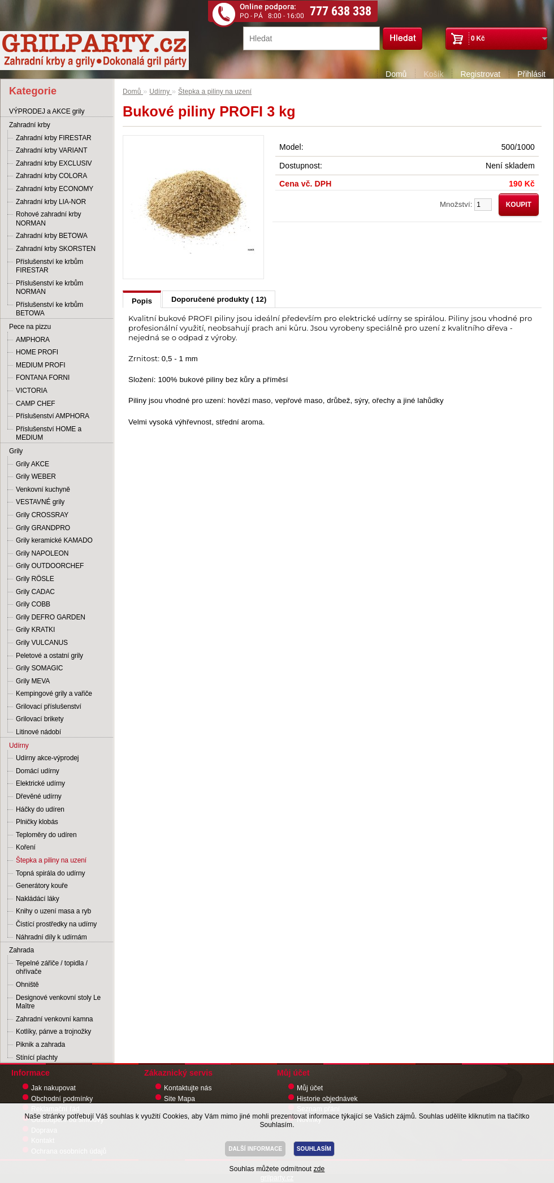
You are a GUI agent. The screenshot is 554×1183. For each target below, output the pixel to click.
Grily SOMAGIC (39, 668)
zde (319, 1169)
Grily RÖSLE (35, 579)
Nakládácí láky (37, 899)
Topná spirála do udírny (50, 873)
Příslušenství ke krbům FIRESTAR (49, 266)
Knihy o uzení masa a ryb (53, 911)
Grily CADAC (35, 592)
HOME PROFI (37, 352)
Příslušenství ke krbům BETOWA (49, 309)
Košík (433, 74)
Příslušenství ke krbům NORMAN (49, 287)
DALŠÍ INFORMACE (255, 1149)
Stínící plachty (37, 1057)
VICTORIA (31, 391)
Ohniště (27, 985)
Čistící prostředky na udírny (56, 924)
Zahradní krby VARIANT (51, 150)
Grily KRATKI (35, 630)
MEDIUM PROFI (40, 365)
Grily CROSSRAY (42, 515)
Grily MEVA (33, 681)
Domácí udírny (37, 771)
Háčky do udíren (40, 809)
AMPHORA (33, 340)
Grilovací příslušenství (48, 706)
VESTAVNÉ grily (40, 502)
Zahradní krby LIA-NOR (51, 202)
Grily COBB (33, 604)
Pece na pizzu (30, 327)
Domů (396, 74)
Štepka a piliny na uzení (51, 860)
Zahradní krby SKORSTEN (56, 249)
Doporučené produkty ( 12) (218, 299)
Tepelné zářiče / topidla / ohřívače (52, 967)
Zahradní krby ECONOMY (54, 189)
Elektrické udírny (40, 783)
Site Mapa (179, 1099)
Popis (142, 301)
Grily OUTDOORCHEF (50, 566)
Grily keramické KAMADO (54, 540)
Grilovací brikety (39, 719)
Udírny (19, 745)
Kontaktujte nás (188, 1088)
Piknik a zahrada (40, 1044)
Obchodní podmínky (62, 1099)
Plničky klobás (37, 822)
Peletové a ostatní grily (49, 656)
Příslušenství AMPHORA (52, 416)
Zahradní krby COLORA (51, 176)
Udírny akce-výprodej (47, 758)
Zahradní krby (29, 125)
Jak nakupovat (53, 1088)
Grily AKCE (32, 464)
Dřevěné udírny (39, 796)
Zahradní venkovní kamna (54, 1019)
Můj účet (310, 1088)
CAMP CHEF (35, 404)
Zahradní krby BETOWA (52, 236)
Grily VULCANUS (42, 643)
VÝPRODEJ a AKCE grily (46, 111)
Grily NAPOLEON (42, 553)
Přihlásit (531, 74)
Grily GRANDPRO (43, 528)
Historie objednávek (327, 1099)
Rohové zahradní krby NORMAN (48, 218)
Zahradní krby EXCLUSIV (54, 163)
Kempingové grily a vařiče (54, 693)
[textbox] (311, 38)
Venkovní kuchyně (43, 489)
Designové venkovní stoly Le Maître (58, 1002)
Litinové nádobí (38, 732)
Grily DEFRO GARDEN (50, 617)
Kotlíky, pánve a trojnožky (53, 1031)
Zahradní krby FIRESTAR (54, 138)
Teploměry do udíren (46, 835)
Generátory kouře (42, 886)
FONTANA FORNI (43, 378)
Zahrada (21, 950)
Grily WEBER (36, 476)
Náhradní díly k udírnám (51, 937)
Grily (16, 451)
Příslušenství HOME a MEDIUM (48, 433)
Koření (26, 847)
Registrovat (480, 74)
